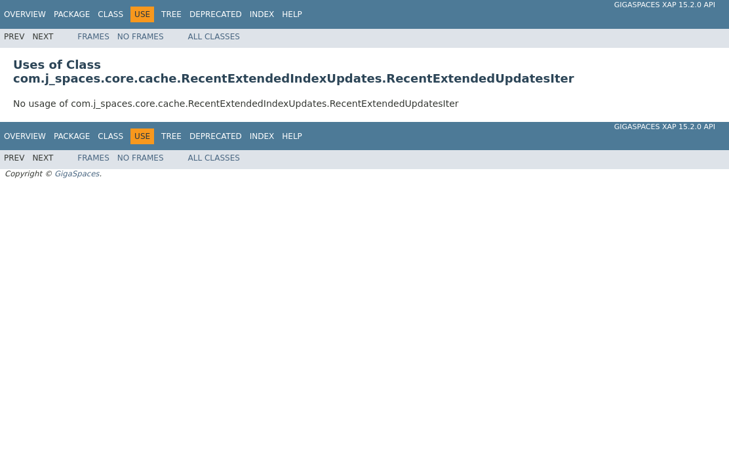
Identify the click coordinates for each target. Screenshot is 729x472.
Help (292, 14)
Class (110, 14)
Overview (25, 14)
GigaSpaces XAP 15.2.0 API (664, 5)
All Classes (214, 36)
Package (72, 14)
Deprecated (215, 14)
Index (262, 14)
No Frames (140, 36)
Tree (171, 14)
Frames (93, 36)
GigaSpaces (76, 173)
